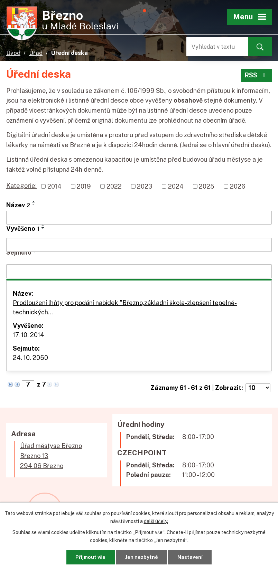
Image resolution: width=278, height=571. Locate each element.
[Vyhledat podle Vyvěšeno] (139, 245)
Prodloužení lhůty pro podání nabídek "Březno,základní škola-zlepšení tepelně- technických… (125, 307)
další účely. (156, 521)
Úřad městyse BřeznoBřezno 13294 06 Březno (51, 455)
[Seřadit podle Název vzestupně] (34, 201)
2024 (176, 186)
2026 (237, 186)
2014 (54, 186)
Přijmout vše (90, 557)
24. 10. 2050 (30, 357)
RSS (256, 75)
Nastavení (190, 557)
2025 (206, 186)
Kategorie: (21, 185)
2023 (144, 186)
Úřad (36, 52)
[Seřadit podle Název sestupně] (34, 204)
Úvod (13, 52)
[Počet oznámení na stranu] (257, 387)
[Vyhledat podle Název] (139, 218)
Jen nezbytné (141, 557)
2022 (114, 186)
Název (18, 205)
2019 (84, 186)
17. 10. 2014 (28, 335)
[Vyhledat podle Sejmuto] (139, 271)
